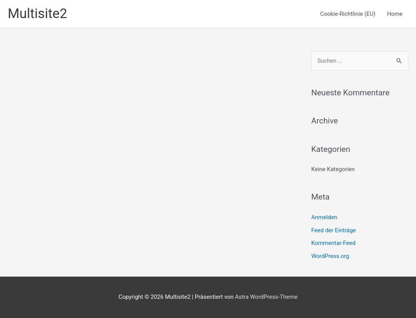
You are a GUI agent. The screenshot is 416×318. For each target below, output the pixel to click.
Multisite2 (37, 14)
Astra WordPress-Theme (266, 296)
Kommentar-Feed (333, 243)
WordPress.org (330, 256)
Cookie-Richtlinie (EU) (348, 13)
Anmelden (324, 217)
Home (395, 13)
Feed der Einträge (333, 230)
